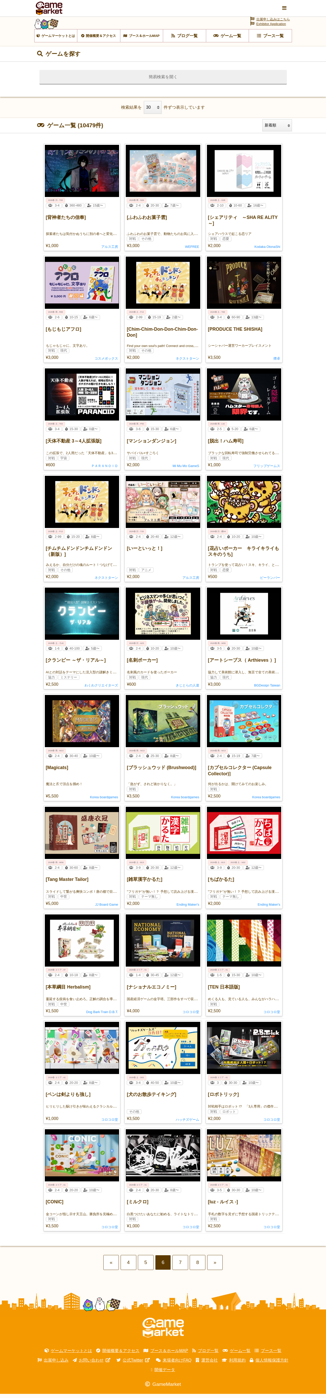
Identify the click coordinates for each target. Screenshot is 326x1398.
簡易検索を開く (163, 81)
